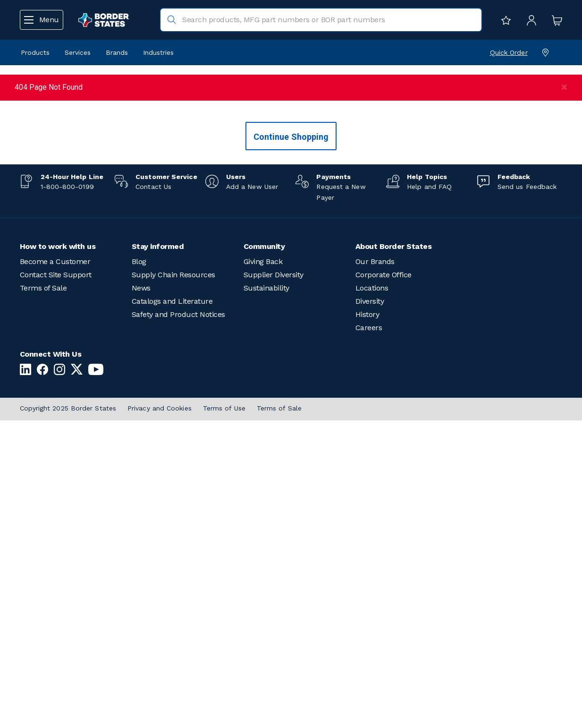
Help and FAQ (429, 466)
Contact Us (153, 466)
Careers (368, 608)
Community (264, 526)
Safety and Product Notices (178, 594)
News (141, 568)
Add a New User (252, 466)
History (367, 594)
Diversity (369, 581)
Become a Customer (55, 542)
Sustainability (266, 568)
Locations (371, 568)
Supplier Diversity (274, 555)
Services (78, 52)
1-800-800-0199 (67, 466)
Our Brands (375, 542)
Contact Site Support (56, 555)
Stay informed (158, 526)
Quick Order (509, 52)
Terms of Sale (43, 568)
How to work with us (58, 526)
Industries (158, 52)
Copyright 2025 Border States (68, 688)
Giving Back (263, 542)
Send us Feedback (527, 466)
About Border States (393, 526)
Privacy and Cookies (159, 688)
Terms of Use (224, 688)
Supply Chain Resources (173, 555)
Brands (117, 52)
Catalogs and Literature (172, 581)
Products (35, 52)
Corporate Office (383, 555)
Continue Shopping (291, 417)
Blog (139, 542)
